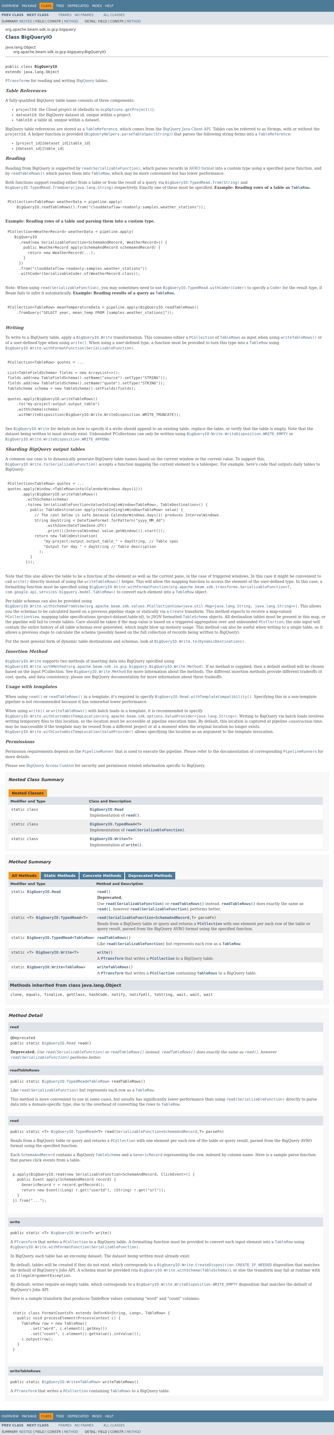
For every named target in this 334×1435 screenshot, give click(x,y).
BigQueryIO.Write (108, 839)
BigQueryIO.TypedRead (112, 824)
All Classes (114, 15)
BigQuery (85, 81)
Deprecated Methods (150, 876)
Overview (10, 6)
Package (29, 6)
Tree (60, 6)
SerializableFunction (130, 917)
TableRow (83, 937)
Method (71, 21)
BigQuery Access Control (50, 765)
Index (97, 6)
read (101, 892)
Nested (25, 21)
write (102, 952)
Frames (65, 15)
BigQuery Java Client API (186, 129)
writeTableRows (113, 967)
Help (109, 6)
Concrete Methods (102, 876)
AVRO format (201, 168)
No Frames (84, 15)
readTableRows (111, 937)
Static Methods (59, 876)
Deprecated (78, 6)
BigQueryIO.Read (107, 809)
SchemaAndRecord (172, 917)
